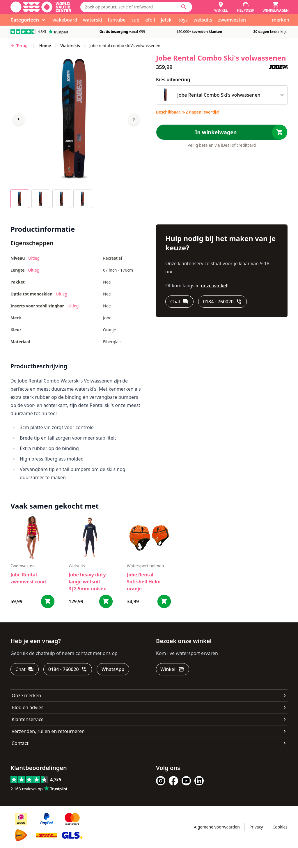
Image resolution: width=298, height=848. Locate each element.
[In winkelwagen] (222, 132)
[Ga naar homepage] (40, 7)
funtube (117, 20)
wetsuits (203, 20)
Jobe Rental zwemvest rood (28, 578)
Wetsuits (77, 566)
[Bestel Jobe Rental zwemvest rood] (48, 601)
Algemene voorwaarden (217, 827)
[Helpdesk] (246, 7)
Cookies (280, 827)
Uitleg (34, 258)
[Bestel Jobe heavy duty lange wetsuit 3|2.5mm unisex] (106, 601)
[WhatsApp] (113, 669)
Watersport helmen (145, 566)
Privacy (256, 827)
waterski (92, 20)
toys (183, 20)
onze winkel (214, 285)
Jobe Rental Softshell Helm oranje (144, 581)
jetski (167, 20)
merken (280, 20)
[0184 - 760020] (222, 301)
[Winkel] (221, 7)
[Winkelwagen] (275, 7)
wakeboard (64, 20)
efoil (150, 20)
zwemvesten (232, 20)
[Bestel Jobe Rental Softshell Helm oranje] (164, 601)
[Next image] (134, 119)
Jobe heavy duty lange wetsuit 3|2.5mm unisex (87, 581)
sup (136, 20)
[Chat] (179, 301)
